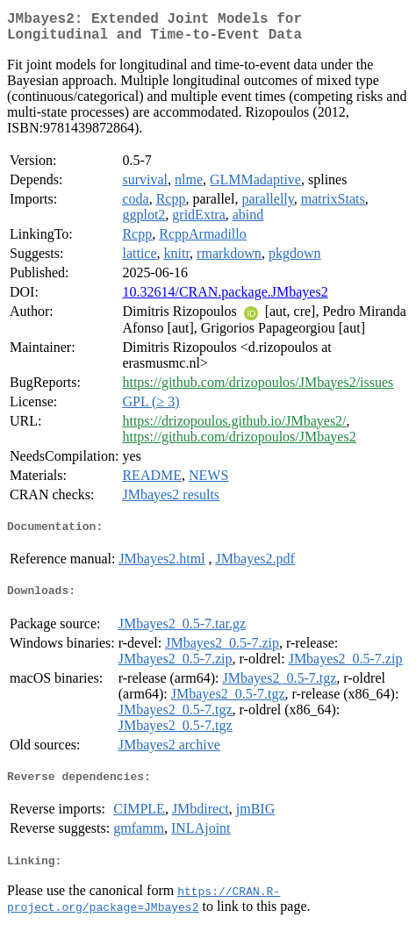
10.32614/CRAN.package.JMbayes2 (224, 298)
